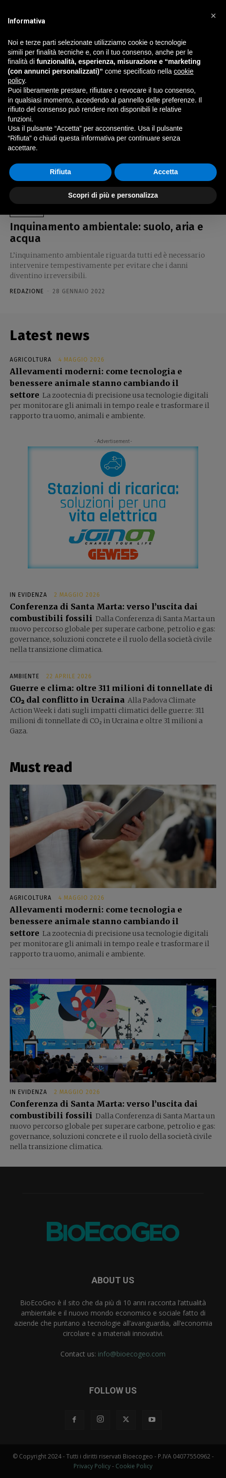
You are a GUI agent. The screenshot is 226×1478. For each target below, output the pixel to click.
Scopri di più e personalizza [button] (113, 195)
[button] (213, 15)
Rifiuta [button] (60, 172)
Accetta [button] (165, 172)
